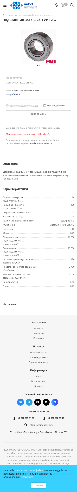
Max (54, 402)
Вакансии (39, 333)
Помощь (38, 346)
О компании (38, 322)
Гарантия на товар (38, 362)
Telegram (29, 402)
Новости (38, 328)
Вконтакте (20, 402)
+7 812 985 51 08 (26, 418)
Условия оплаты (38, 352)
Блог (38, 376)
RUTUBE (46, 402)
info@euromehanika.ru (41, 143)
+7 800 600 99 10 (56, 418)
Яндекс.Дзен (37, 402)
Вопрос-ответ (38, 381)
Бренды (38, 386)
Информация (38, 370)
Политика (38, 338)
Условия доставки (38, 357)
